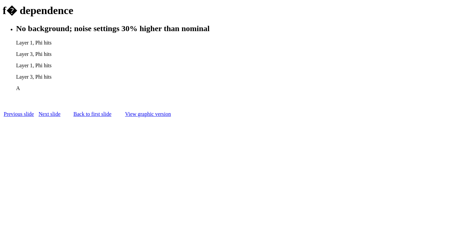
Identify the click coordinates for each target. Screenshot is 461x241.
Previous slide (19, 114)
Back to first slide (92, 114)
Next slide (49, 114)
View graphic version (148, 114)
